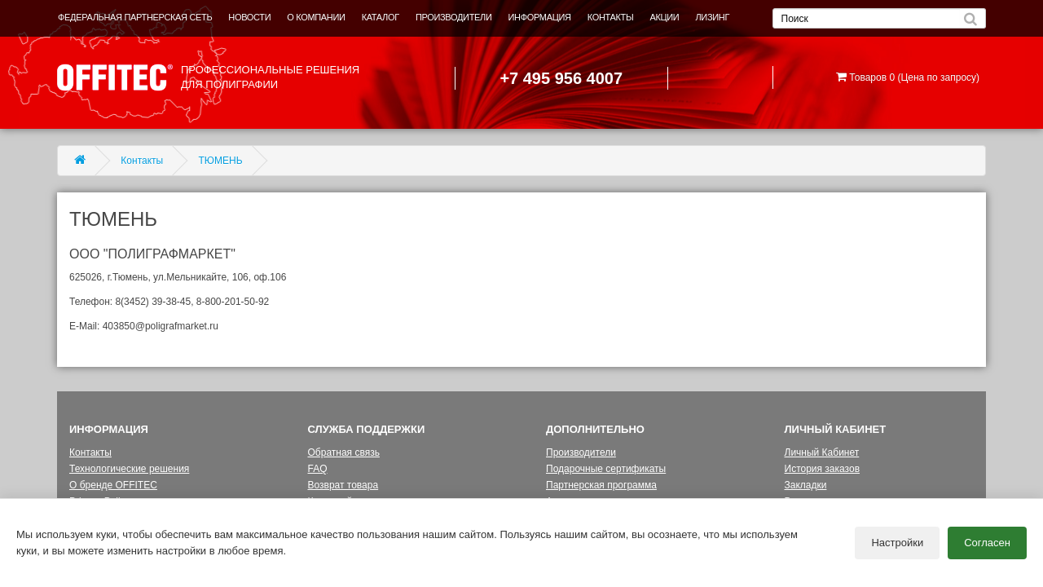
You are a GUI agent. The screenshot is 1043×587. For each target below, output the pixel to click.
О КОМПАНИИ (316, 17)
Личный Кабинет (822, 452)
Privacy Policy (99, 501)
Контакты (142, 160)
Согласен (987, 547)
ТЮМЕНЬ (221, 160)
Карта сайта (335, 501)
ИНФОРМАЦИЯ (539, 17)
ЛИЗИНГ (712, 17)
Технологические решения (129, 468)
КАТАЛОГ (380, 17)
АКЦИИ (664, 17)
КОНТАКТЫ (611, 17)
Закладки (806, 485)
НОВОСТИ (249, 17)
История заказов (822, 468)
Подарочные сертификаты (606, 468)
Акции (560, 501)
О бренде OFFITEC (113, 485)
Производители (581, 452)
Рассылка (807, 501)
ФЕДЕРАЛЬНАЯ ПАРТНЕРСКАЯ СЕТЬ (135, 17)
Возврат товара (343, 485)
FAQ (318, 468)
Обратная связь (344, 452)
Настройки (897, 547)
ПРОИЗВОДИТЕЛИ (454, 17)
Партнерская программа (601, 485)
